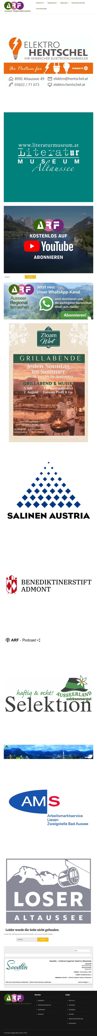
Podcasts (41, 1014)
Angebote (41, 1000)
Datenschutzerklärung (76, 1019)
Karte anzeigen (83, 982)
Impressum (72, 1023)
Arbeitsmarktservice (44, 1005)
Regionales (63, 3)
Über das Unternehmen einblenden (17, 982)
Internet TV (39, 3)
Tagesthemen (51, 3)
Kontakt (71, 1014)
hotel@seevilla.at (85, 975)
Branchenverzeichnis (78, 3)
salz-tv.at (72, 1000)
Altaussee (85, 967)
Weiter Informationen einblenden (40, 982)
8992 (89, 967)
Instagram (72, 1009)
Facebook (72, 1005)
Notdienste (41, 1009)
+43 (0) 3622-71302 (85, 972)
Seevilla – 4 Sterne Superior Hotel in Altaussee (76, 977)
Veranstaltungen (41, 9)
